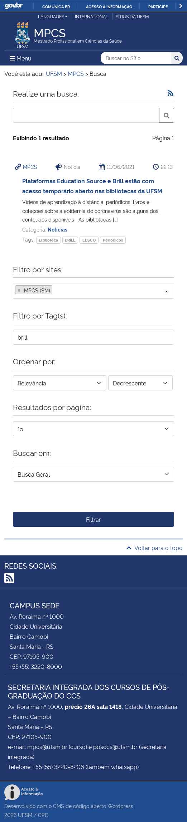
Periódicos (113, 240)
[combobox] (93, 291)
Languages (51, 16)
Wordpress (120, 805)
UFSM (25, 814)
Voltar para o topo (154, 547)
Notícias (57, 229)
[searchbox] (56, 290)
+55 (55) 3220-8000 (36, 666)
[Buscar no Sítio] (136, 58)
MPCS (30, 166)
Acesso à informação (109, 6)
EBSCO (89, 240)
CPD (43, 814)
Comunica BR (56, 6)
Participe (158, 6)
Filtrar (93, 519)
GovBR (14, 6)
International (91, 16)
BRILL (70, 240)
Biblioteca (48, 240)
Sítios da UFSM (132, 16)
